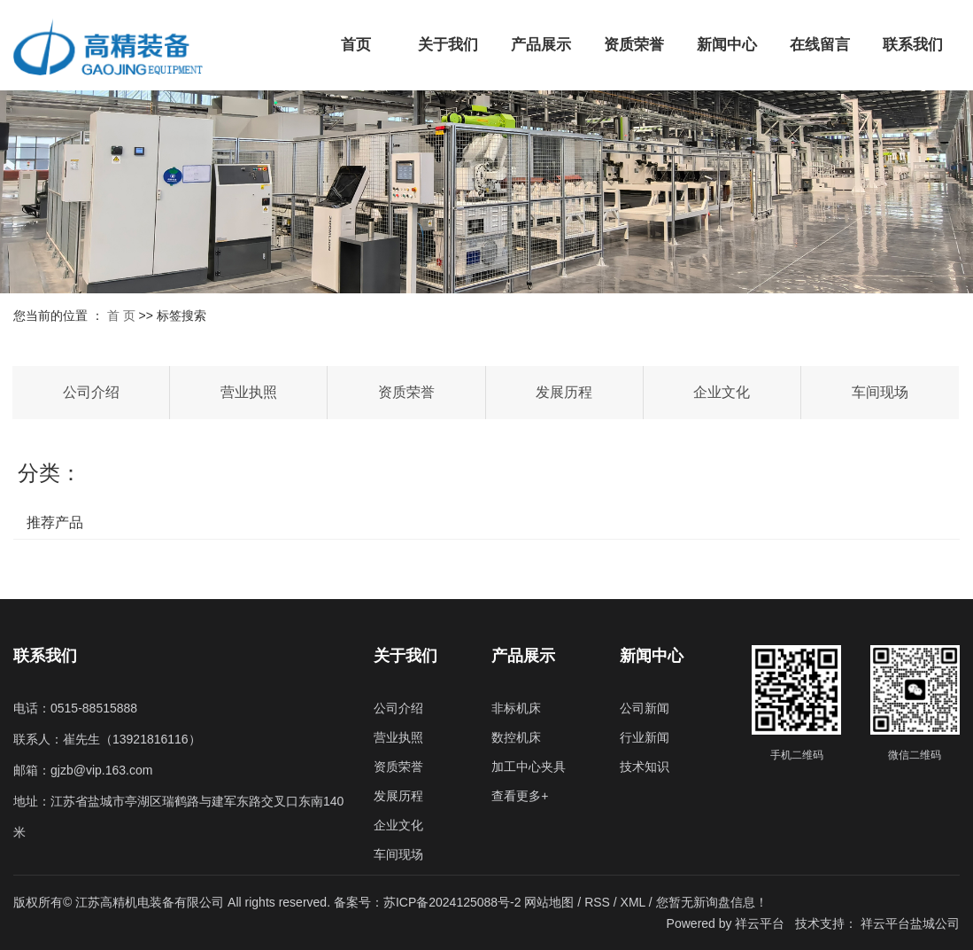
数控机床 (516, 737)
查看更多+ (519, 796)
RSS (597, 902)
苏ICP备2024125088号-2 (452, 902)
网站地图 (550, 902)
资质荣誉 (634, 44)
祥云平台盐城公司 (910, 923)
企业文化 (721, 392)
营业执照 (248, 392)
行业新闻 (644, 737)
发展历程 (564, 392)
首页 (356, 44)
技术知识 (644, 766)
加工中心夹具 (528, 766)
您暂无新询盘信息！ (712, 902)
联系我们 (913, 44)
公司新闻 (644, 708)
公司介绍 (91, 392)
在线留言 (820, 44)
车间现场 (880, 392)
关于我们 (448, 44)
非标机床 (516, 708)
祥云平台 (759, 923)
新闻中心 (727, 44)
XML (633, 902)
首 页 (121, 315)
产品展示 (541, 44)
